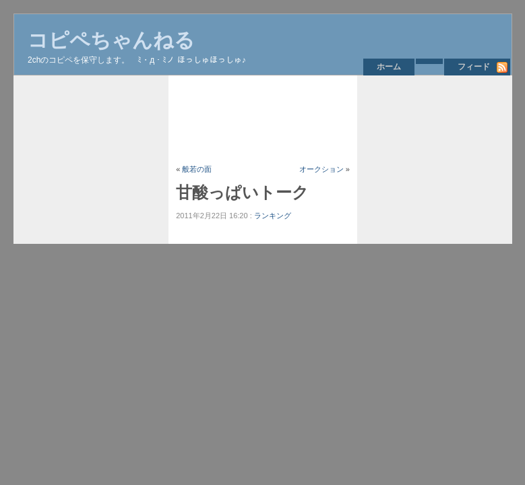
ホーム (389, 66)
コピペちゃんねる (111, 40)
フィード (474, 66)
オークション (321, 169)
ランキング (272, 216)
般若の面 (197, 169)
